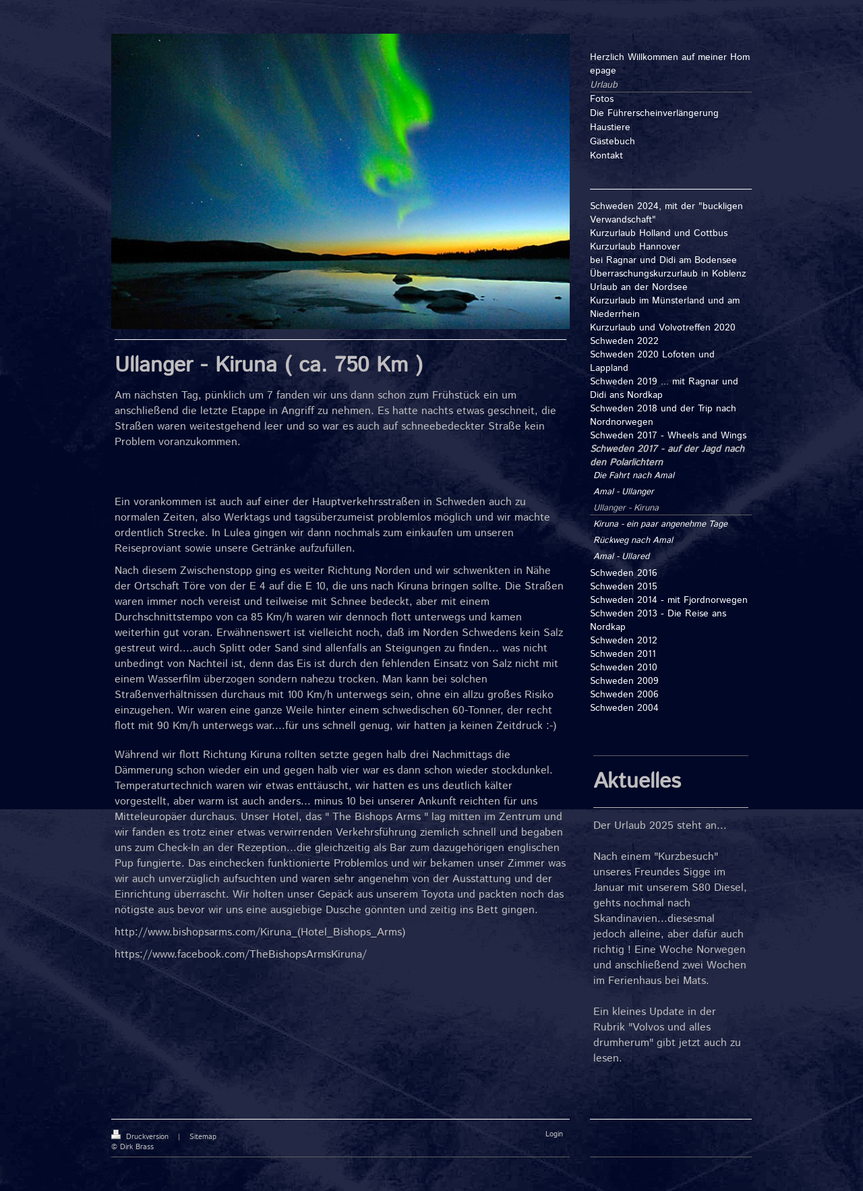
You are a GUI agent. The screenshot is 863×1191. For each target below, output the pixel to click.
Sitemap (202, 1137)
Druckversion (141, 1137)
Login (554, 1134)
